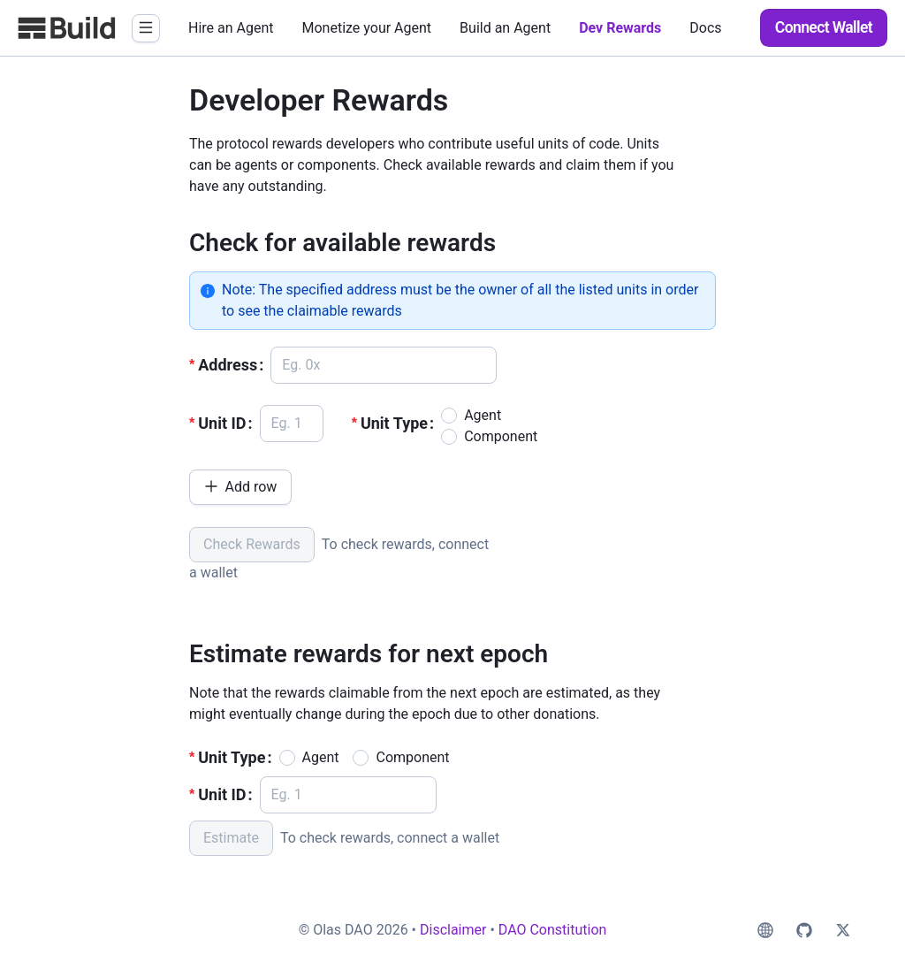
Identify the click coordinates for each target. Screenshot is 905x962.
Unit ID (222, 423)
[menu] (460, 28)
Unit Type (394, 423)
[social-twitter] (843, 930)
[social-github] (804, 930)
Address (227, 364)
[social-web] (765, 930)
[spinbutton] (292, 423)
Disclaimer (453, 929)
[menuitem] (231, 28)
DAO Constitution (552, 929)
